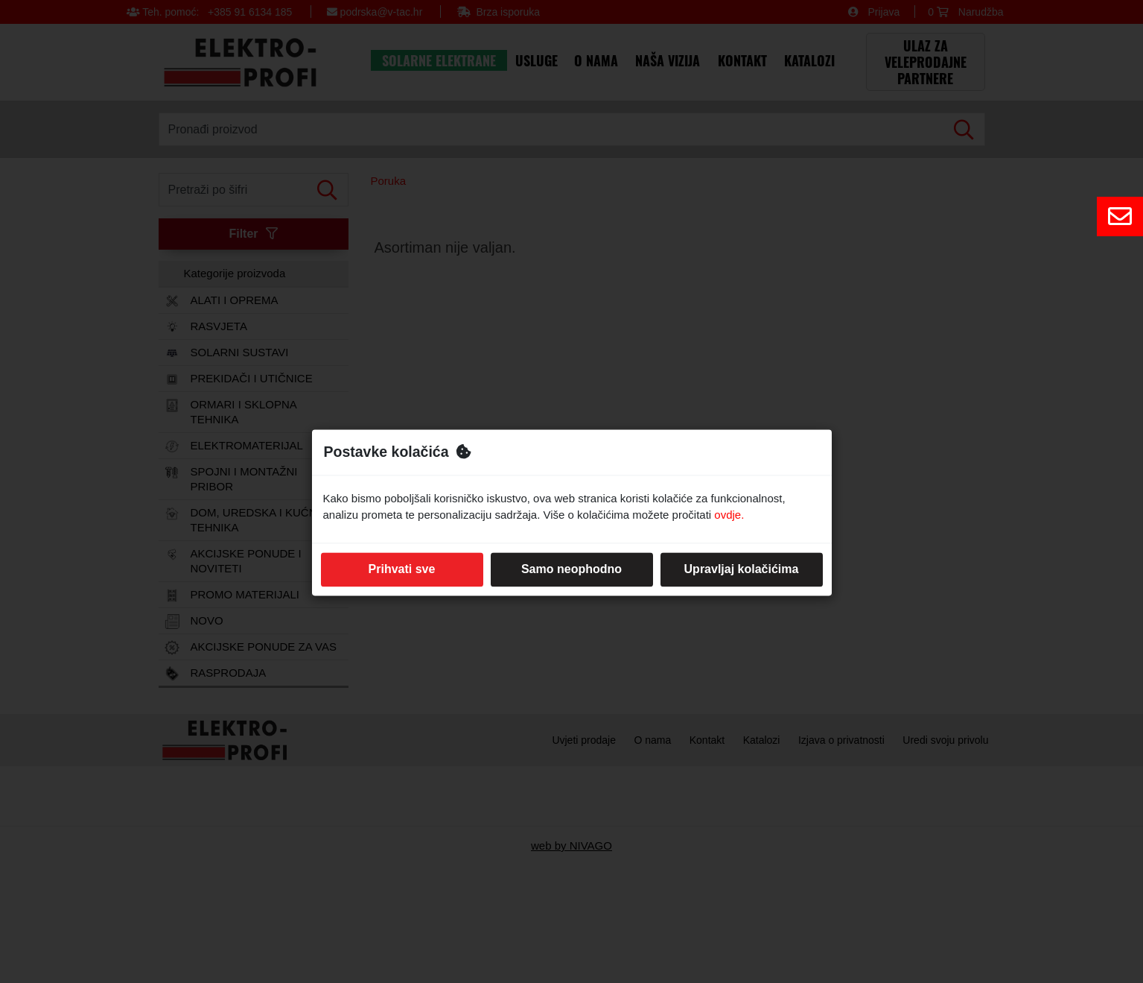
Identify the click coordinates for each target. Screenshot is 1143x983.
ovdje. (729, 515)
